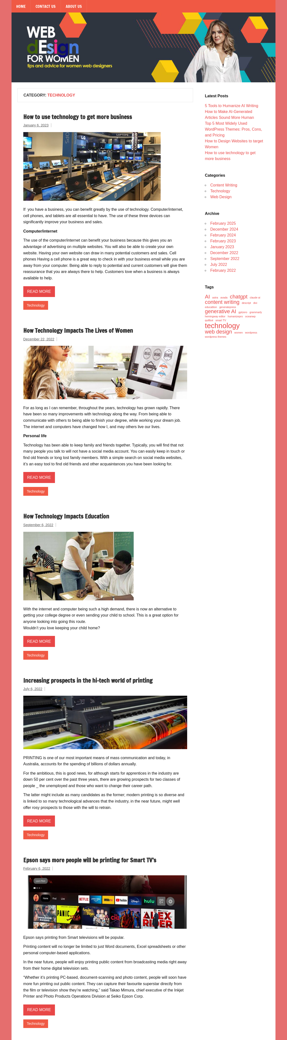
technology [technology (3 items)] (222, 325)
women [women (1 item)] (238, 332)
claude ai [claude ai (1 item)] (255, 297)
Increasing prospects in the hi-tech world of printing (88, 680)
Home (21, 6)
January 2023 (222, 247)
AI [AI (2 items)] (207, 296)
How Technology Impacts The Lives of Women (78, 330)
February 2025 (223, 223)
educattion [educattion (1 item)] (211, 307)
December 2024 (224, 229)
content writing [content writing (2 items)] (222, 302)
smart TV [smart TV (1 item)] (220, 320)
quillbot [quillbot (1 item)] (209, 320)
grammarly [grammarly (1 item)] (255, 312)
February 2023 (223, 241)
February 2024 (223, 235)
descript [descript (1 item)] (246, 303)
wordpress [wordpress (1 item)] (251, 332)
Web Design (221, 197)
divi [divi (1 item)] (255, 303)
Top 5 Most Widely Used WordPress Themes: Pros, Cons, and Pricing (233, 129)
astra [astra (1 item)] (215, 297)
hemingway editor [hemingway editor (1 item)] (215, 316)
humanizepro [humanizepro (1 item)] (235, 316)
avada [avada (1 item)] (224, 297)
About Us (74, 6)
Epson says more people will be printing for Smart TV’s (89, 860)
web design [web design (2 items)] (218, 331)
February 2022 (223, 270)
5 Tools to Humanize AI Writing (231, 106)
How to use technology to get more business (77, 117)
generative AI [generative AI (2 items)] (220, 311)
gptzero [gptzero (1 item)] (242, 312)
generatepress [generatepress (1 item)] (227, 307)
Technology (36, 305)
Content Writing (223, 185)
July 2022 (218, 264)
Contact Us (46, 6)
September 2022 (224, 259)
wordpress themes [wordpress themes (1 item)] (215, 336)
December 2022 (224, 253)
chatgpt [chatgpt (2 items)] (239, 296)
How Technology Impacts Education (66, 516)
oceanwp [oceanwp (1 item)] (250, 316)
